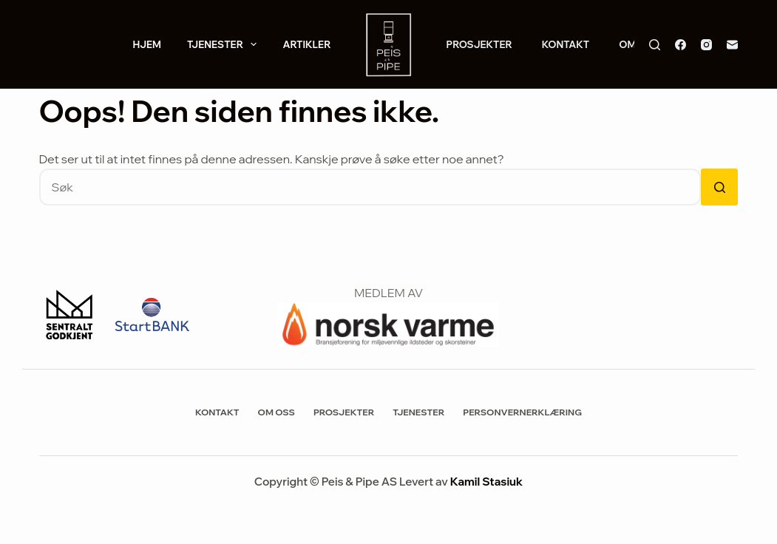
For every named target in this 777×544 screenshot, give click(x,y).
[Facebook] (680, 44)
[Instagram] (706, 44)
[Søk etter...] (370, 187)
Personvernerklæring (522, 412)
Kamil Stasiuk (486, 482)
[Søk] (654, 44)
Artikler (306, 44)
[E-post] (732, 44)
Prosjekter (479, 44)
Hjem (146, 44)
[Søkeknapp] (719, 187)
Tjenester (224, 44)
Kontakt (566, 44)
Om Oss (276, 412)
